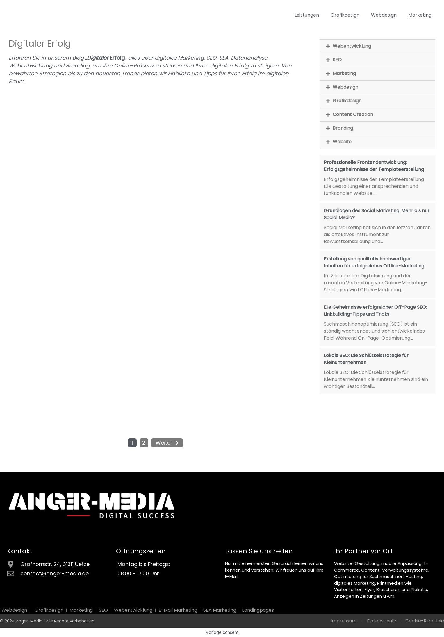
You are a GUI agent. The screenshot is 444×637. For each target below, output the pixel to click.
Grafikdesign (345, 15)
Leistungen (307, 15)
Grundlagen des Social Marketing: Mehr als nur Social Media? (376, 214)
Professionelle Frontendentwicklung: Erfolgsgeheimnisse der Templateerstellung (374, 166)
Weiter (164, 442)
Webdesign (384, 15)
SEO (337, 59)
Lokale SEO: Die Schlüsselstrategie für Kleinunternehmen (366, 359)
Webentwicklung (352, 46)
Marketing (419, 15)
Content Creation (353, 114)
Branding (343, 128)
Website (342, 141)
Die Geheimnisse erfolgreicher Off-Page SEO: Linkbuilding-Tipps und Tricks (375, 310)
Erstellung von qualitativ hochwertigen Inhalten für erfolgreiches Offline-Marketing (374, 262)
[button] (377, 46)
